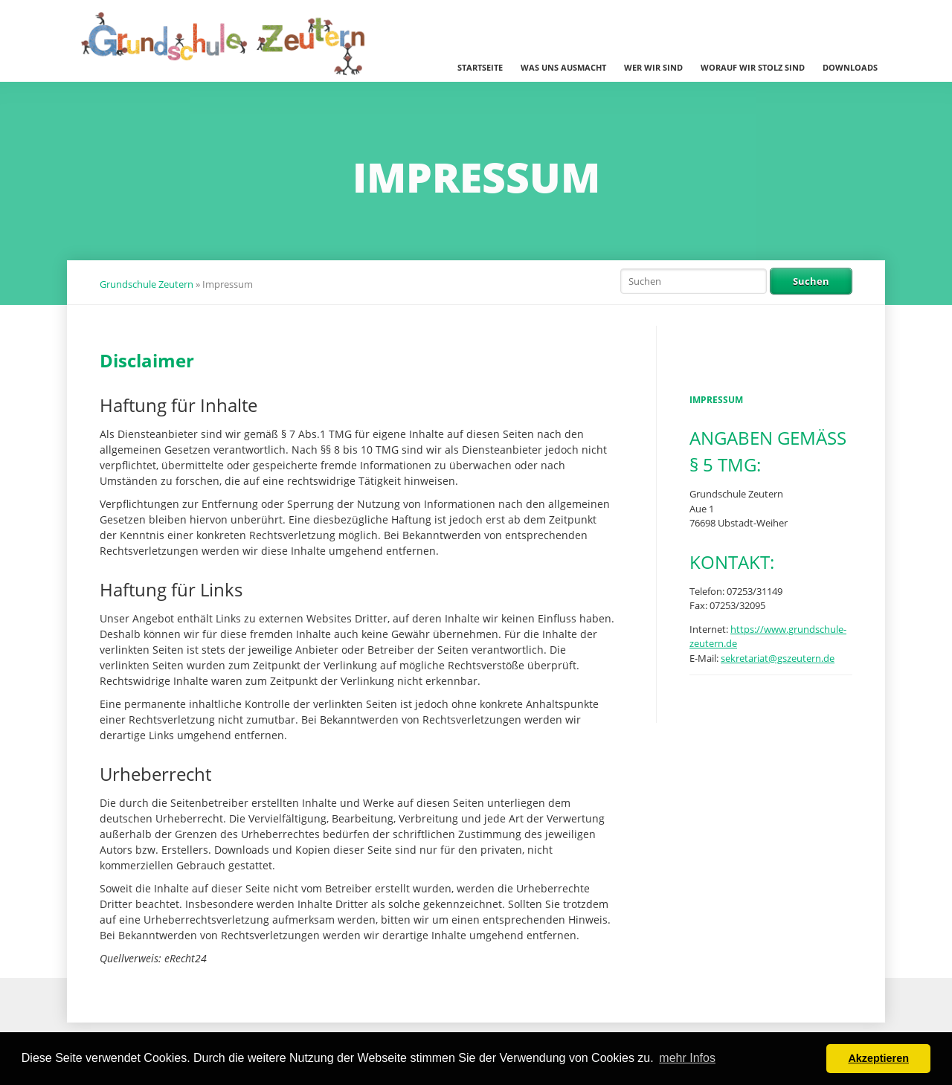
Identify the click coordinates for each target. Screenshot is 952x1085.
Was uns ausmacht (563, 67)
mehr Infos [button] (687, 1058)
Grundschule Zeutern (146, 284)
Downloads (850, 67)
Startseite (480, 67)
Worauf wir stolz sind (753, 67)
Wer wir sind (653, 67)
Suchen (811, 281)
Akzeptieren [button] (878, 1058)
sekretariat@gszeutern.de (777, 658)
